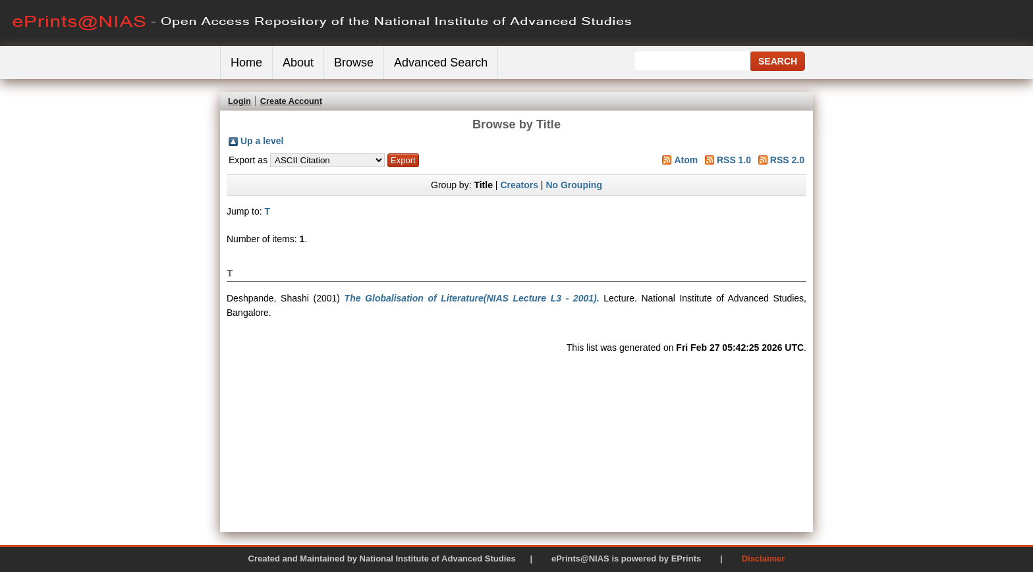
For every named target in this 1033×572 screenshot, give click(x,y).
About (298, 62)
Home (246, 62)
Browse (354, 62)
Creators (519, 185)
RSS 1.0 (734, 160)
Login (239, 101)
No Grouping (573, 185)
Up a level (261, 141)
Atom (686, 160)
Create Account (291, 101)
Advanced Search (441, 62)
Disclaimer (763, 558)
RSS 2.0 (787, 160)
